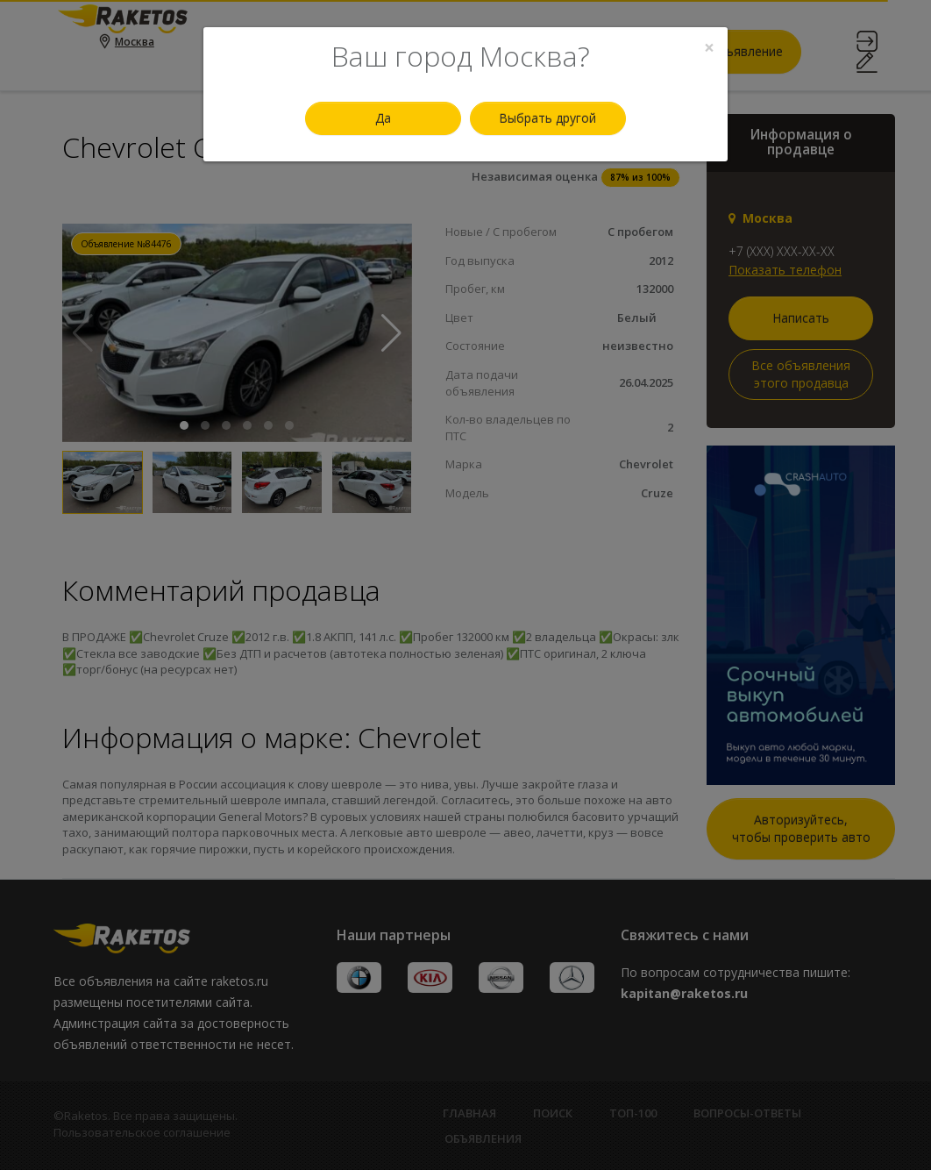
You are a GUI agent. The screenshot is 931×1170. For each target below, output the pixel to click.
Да (383, 118)
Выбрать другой (547, 118)
